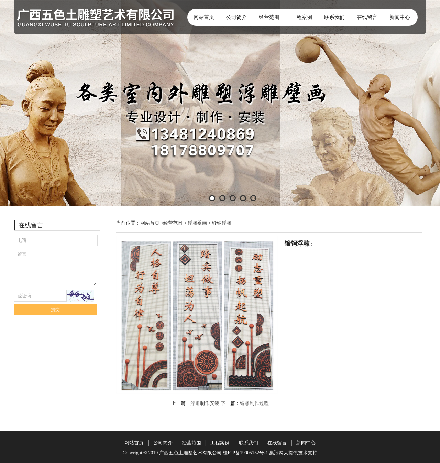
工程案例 (302, 17)
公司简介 (236, 17)
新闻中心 (399, 17)
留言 (55, 267)
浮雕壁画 (197, 223)
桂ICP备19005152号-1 (245, 452)
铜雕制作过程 (254, 403)
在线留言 (367, 17)
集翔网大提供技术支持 (293, 452)
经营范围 (269, 17)
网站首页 (204, 17)
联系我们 (334, 17)
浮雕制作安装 (204, 403)
